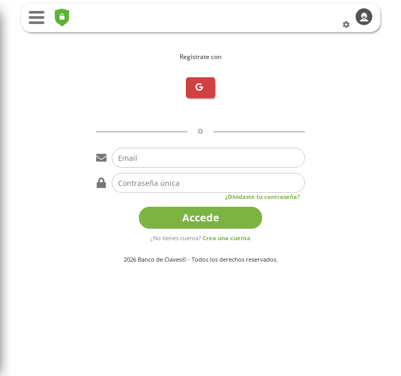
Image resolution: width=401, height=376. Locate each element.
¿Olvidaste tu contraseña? (262, 197)
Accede (200, 217)
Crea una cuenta (227, 238)
